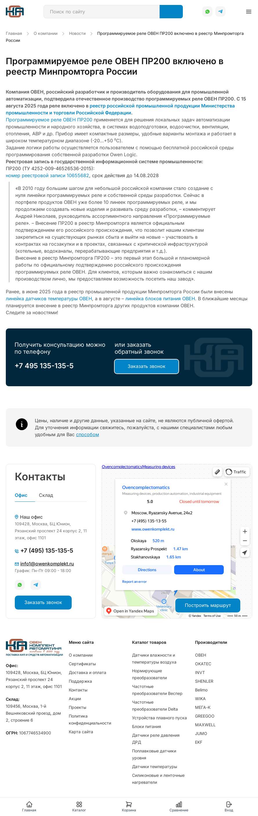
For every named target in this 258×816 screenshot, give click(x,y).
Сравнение (178, 806)
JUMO (201, 733)
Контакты (78, 689)
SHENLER (204, 681)
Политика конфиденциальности (90, 719)
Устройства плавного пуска (159, 717)
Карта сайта (81, 731)
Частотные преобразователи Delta (155, 705)
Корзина (129, 806)
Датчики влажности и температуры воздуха (154, 658)
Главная (29, 806)
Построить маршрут (208, 605)
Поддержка (80, 681)
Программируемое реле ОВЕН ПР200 (49, 120)
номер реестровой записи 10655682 (47, 175)
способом (87, 434)
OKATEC (203, 663)
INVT (200, 672)
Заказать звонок (146, 366)
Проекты (77, 707)
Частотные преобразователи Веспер (157, 690)
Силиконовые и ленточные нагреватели (158, 779)
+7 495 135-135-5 (44, 366)
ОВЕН (200, 655)
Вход (229, 806)
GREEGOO (204, 715)
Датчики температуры (154, 766)
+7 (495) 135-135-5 (44, 550)
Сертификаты (82, 663)
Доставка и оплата (87, 672)
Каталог (79, 806)
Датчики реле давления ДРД (156, 739)
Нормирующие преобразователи (149, 674)
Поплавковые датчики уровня (154, 754)
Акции (75, 698)
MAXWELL (205, 724)
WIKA (200, 698)
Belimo (201, 689)
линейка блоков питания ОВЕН (160, 298)
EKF (198, 742)
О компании (81, 655)
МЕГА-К (202, 707)
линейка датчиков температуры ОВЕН (49, 298)
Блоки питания (146, 726)
